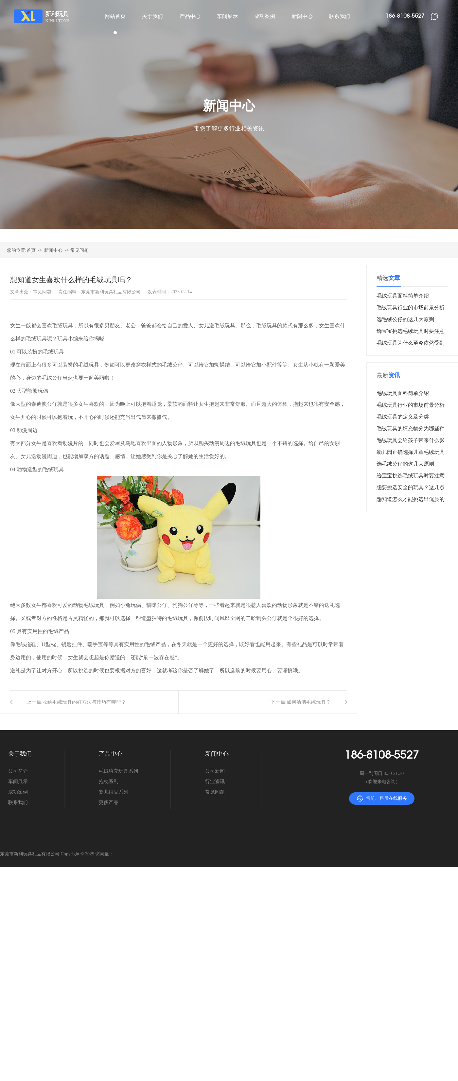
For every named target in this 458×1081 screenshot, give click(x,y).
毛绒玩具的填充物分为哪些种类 (411, 430)
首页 (31, 250)
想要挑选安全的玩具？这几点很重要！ (411, 489)
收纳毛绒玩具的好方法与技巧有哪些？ (84, 702)
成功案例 (18, 792)
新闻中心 (53, 250)
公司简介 (18, 771)
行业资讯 (215, 781)
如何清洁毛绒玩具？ (309, 702)
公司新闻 (215, 771)
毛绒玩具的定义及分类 (403, 417)
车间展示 (18, 781)
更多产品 (108, 802)
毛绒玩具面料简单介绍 (403, 296)
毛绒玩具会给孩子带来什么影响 (411, 442)
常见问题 (79, 250)
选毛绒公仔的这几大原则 (405, 319)
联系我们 (18, 802)
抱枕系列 (108, 781)
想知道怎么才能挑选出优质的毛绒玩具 (411, 500)
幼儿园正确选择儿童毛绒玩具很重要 (411, 453)
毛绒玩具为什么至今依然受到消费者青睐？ (411, 344)
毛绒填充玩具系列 (118, 771)
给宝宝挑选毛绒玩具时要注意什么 (411, 332)
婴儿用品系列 (113, 792)
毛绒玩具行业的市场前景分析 (411, 307)
